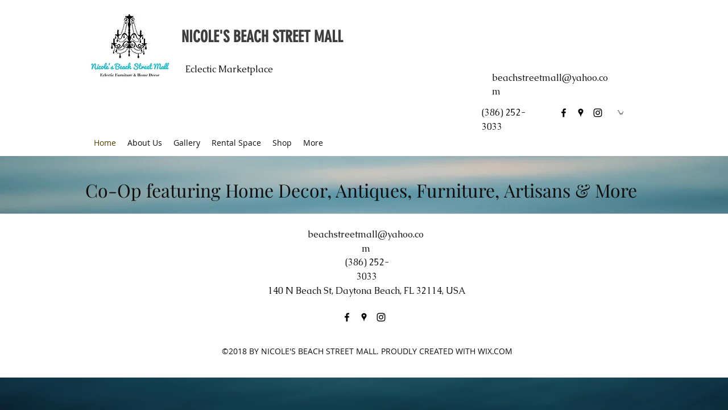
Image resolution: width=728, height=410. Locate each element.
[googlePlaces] (580, 112)
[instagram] (597, 112)
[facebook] (563, 112)
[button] (620, 112)
